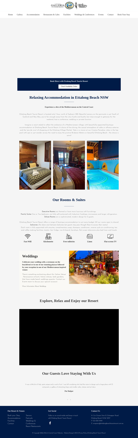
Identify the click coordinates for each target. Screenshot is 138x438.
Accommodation (33, 15)
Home (10, 15)
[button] (21, 270)
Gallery (20, 15)
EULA (46, 432)
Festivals (29, 418)
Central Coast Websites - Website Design (61, 432)
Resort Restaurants (33, 426)
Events (101, 15)
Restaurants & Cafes (51, 15)
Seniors (29, 415)
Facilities (67, 15)
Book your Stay (14, 415)
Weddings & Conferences (84, 15)
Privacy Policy (83, 432)
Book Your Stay (124, 15)
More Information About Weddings (36, 286)
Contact (110, 15)
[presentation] (68, 400)
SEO (76, 432)
